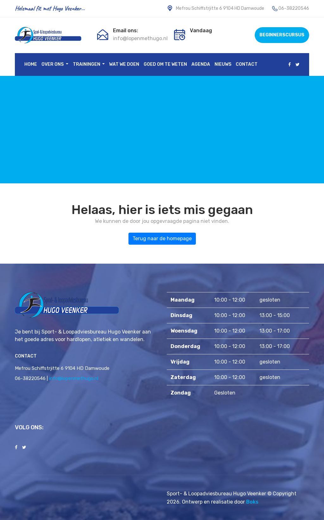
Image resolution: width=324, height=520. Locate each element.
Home (30, 64)
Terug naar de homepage (162, 239)
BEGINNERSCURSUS (281, 35)
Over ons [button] (53, 64)
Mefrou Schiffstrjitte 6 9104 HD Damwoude (215, 8)
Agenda (200, 64)
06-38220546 (293, 8)
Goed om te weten (165, 64)
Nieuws (223, 64)
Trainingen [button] (87, 64)
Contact (247, 64)
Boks (252, 502)
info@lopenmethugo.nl (140, 38)
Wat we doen (124, 64)
